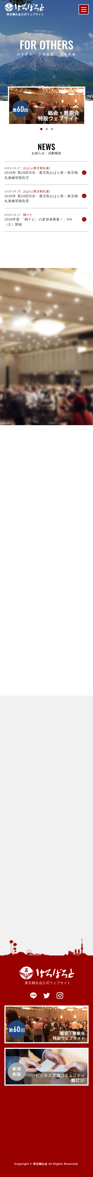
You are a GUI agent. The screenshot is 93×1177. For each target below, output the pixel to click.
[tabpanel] (46, 106)
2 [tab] (47, 129)
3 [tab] (52, 129)
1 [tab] (41, 129)
